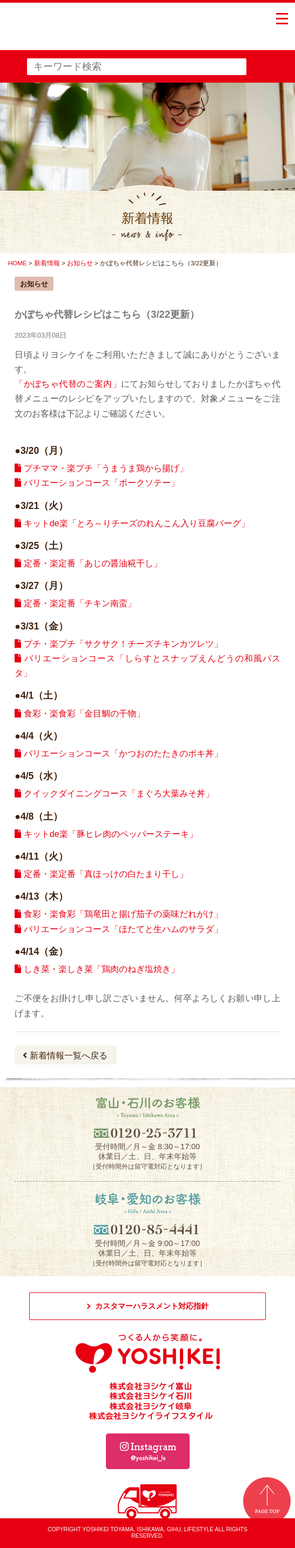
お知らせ (80, 263)
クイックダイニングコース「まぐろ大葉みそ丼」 (114, 793)
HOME (17, 263)
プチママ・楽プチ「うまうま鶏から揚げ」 (101, 468)
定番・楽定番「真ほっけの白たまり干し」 (101, 874)
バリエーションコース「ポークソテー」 (97, 482)
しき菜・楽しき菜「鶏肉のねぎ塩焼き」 (97, 969)
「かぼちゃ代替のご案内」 (68, 383)
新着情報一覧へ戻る (65, 1055)
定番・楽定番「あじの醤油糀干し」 (88, 563)
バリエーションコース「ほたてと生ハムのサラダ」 (118, 929)
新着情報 (47, 263)
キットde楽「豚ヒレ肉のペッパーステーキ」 (106, 834)
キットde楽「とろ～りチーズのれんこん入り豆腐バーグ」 (132, 523)
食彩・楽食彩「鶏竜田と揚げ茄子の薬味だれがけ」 (118, 914)
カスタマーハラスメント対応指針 (152, 1306)
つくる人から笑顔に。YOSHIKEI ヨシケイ (90, 32)
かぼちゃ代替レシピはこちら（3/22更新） (107, 314)
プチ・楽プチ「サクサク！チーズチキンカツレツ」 (118, 643)
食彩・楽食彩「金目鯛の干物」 (79, 713)
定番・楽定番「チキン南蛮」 (75, 603)
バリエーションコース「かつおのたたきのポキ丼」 (118, 753)
